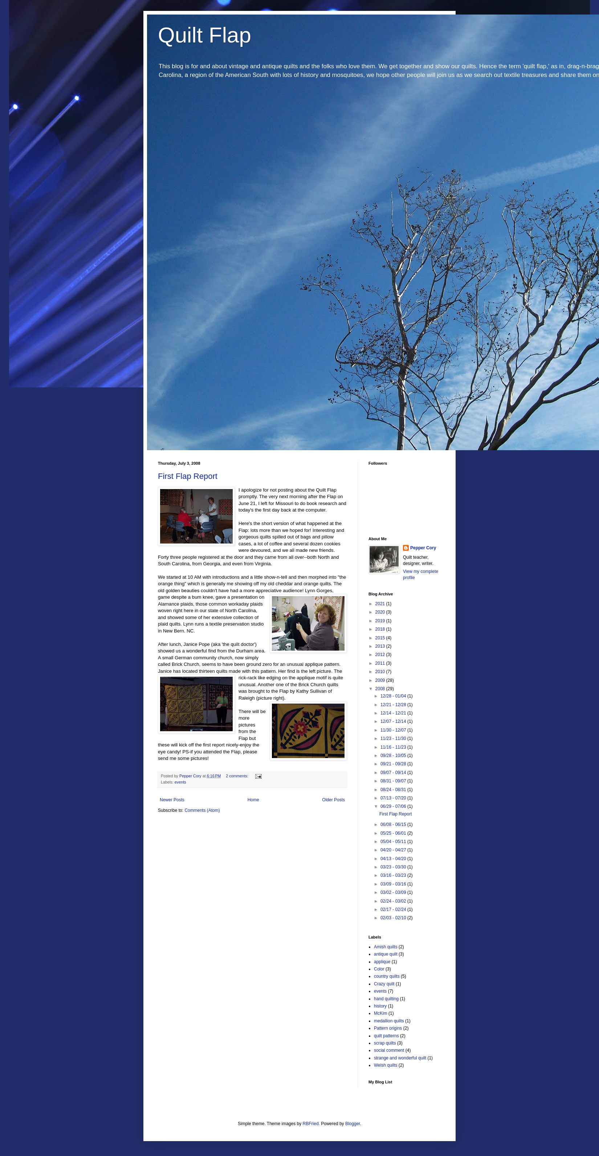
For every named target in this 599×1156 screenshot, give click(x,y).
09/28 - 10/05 (393, 755)
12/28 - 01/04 (393, 696)
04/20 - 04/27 (393, 849)
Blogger (352, 1123)
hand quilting (386, 998)
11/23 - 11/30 (393, 738)
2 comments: (237, 776)
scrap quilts (385, 1043)
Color (379, 969)
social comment (389, 1050)
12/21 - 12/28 (393, 704)
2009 (380, 680)
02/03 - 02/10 (393, 917)
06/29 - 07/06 (393, 806)
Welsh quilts (385, 1065)
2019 (380, 620)
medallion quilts (389, 1020)
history (380, 1006)
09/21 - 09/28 (393, 763)
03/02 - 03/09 (393, 892)
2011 (380, 663)
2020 (380, 612)
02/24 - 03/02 (393, 901)
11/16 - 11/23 (393, 747)
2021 (380, 603)
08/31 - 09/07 (393, 780)
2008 (380, 688)
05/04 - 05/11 (393, 841)
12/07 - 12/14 (393, 721)
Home (253, 799)
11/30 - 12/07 (393, 730)
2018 (380, 629)
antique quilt (386, 954)
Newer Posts (172, 799)
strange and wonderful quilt (400, 1058)
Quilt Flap (204, 35)
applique (382, 961)
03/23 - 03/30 (393, 867)
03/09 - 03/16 (393, 884)
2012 (380, 654)
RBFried (311, 1123)
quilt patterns (386, 1035)
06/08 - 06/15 (393, 824)
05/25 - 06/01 (393, 833)
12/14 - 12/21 (393, 713)
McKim (380, 1013)
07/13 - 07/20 (393, 798)
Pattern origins (388, 1028)
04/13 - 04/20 (393, 858)
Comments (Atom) (202, 810)
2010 (380, 671)
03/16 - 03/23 (393, 875)
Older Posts (333, 799)
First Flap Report (187, 476)
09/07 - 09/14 (393, 772)
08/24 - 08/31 (393, 789)
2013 (380, 646)
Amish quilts (386, 946)
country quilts (387, 976)
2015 (380, 637)
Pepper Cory (423, 547)
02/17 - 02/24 (393, 909)
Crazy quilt (384, 983)
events (180, 782)
